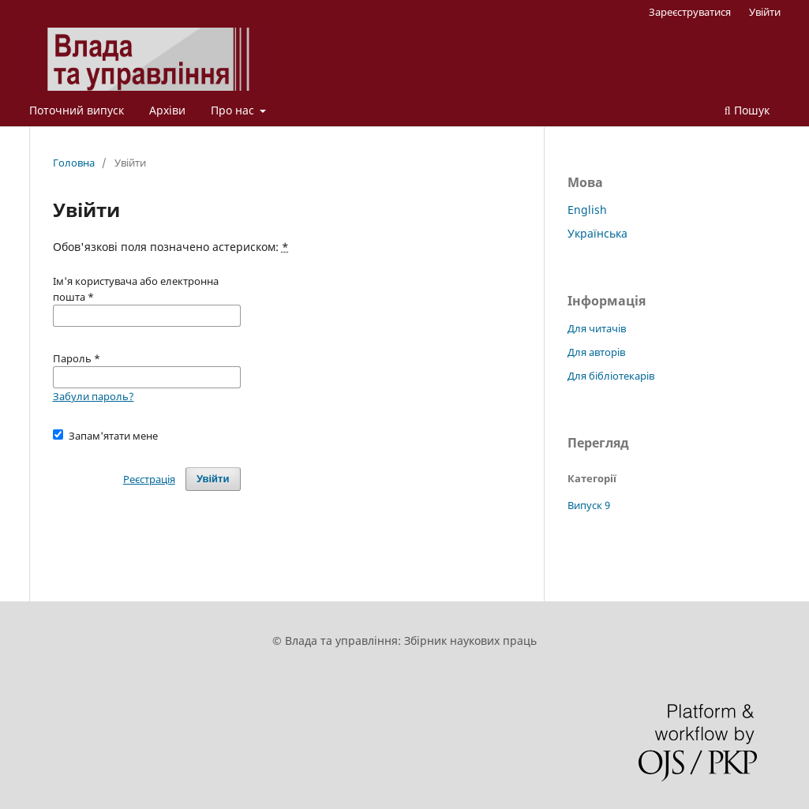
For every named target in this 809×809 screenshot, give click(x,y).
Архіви (167, 110)
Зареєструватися (690, 12)
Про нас (234, 110)
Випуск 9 (588, 505)
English (587, 209)
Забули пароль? (93, 396)
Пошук (747, 110)
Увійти (765, 12)
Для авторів (596, 352)
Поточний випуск (76, 110)
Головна (74, 162)
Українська (597, 233)
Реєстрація (149, 479)
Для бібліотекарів (610, 376)
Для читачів (596, 328)
